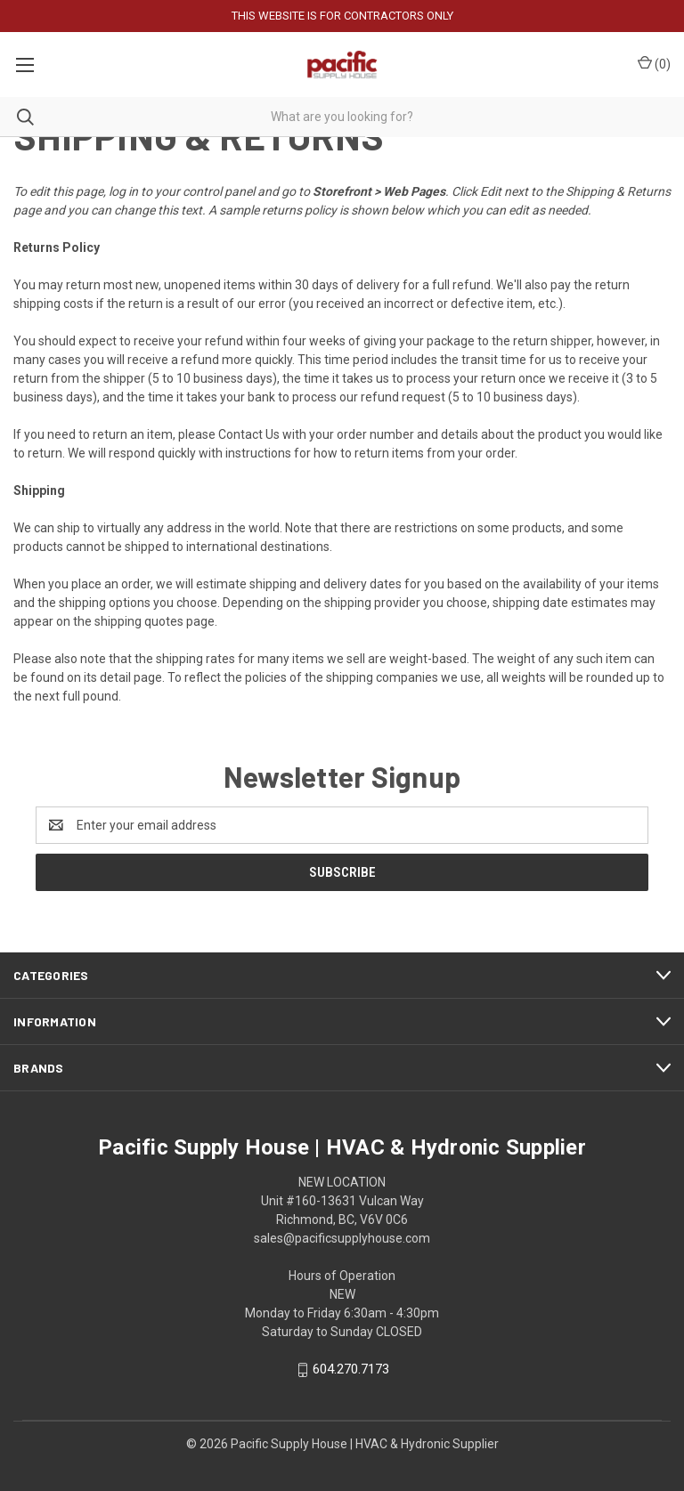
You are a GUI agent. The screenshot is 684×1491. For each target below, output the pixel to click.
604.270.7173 (351, 1370)
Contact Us (249, 434)
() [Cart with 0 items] (654, 63)
